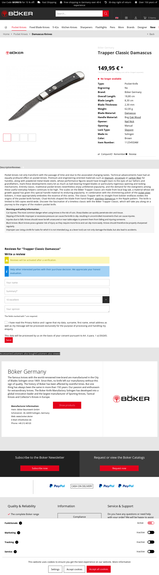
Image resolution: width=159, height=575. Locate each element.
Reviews (18, 167)
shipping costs (120, 72)
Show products (67, 405)
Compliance (79, 516)
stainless (99, 198)
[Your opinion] (57, 308)
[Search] (106, 13)
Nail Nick (129, 121)
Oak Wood (135, 117)
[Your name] (57, 282)
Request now (119, 468)
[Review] (57, 299)
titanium (109, 177)
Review (130, 154)
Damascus (130, 113)
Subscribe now (40, 468)
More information (121, 561)
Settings (55, 569)
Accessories (6, 353)
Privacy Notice (32, 322)
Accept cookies (74, 569)
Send (8, 340)
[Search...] (82, 13)
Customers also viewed (48, 353)
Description (6, 167)
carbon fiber (135, 177)
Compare (104, 154)
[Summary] (57, 291)
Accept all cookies (98, 569)
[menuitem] (84, 13)
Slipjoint (129, 129)
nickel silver (144, 192)
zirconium (120, 177)
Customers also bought (24, 353)
